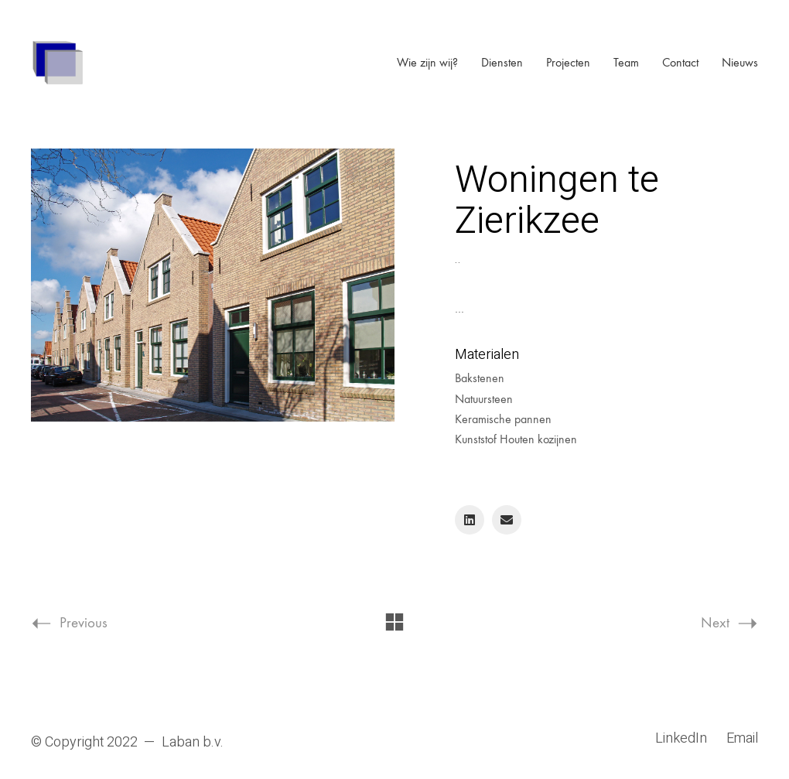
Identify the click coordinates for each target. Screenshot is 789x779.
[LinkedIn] (469, 520)
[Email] (506, 520)
